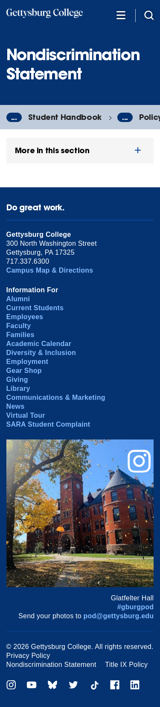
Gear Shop (24, 370)
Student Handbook (65, 117)
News (15, 406)
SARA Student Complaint (48, 424)
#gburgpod (135, 607)
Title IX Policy (126, 664)
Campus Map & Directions (49, 270)
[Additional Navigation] (120, 14)
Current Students (35, 307)
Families (20, 334)
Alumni (18, 299)
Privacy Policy (28, 655)
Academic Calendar (39, 343)
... (14, 117)
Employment (27, 361)
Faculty (18, 325)
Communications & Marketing (55, 397)
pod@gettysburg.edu (119, 616)
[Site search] (149, 14)
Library (18, 388)
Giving (17, 379)
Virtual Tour (25, 415)
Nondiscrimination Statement (51, 664)
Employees (25, 316)
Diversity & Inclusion (41, 352)
